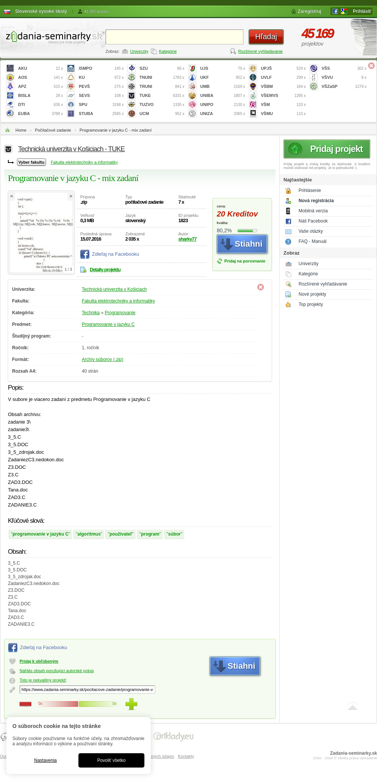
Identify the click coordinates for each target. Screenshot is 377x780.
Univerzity (139, 51)
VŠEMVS (283, 95)
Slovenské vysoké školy (41, 11)
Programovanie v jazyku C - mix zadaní (116, 130)
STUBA (101, 113)
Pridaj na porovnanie (244, 261)
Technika (91, 312)
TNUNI (161, 77)
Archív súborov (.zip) (102, 359)
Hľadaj (266, 36)
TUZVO (161, 104)
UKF (222, 77)
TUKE (161, 95)
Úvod (5, 756)
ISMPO (101, 68)
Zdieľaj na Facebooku (115, 254)
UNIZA (222, 113)
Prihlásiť (362, 11)
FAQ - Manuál (312, 241)
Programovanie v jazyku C (108, 324)
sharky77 (187, 239)
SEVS (101, 95)
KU (101, 77)
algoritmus (89, 534)
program (150, 534)
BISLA (40, 95)
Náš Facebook (313, 221)
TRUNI (161, 86)
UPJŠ (283, 68)
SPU (101, 104)
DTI (40, 104)
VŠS (344, 68)
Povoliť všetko (111, 760)
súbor (174, 534)
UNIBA (222, 95)
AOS (40, 77)
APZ (40, 86)
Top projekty (311, 304)
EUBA (40, 113)
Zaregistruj (309, 11)
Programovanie (120, 312)
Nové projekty (312, 294)
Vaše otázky (311, 231)
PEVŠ (101, 86)
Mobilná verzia (313, 210)
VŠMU (283, 113)
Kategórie (168, 51)
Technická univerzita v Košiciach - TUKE (71, 149)
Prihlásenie (310, 190)
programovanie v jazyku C (40, 534)
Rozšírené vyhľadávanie (260, 51)
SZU (161, 68)
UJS (222, 68)
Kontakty (186, 756)
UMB (222, 86)
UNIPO (222, 104)
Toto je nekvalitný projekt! (43, 680)
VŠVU (344, 77)
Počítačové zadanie (53, 130)
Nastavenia (45, 760)
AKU (40, 68)
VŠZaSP (344, 86)
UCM (161, 113)
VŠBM (283, 86)
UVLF (283, 77)
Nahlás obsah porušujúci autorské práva (56, 670)
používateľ (120, 534)
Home (20, 130)
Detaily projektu (105, 269)
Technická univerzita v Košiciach (114, 289)
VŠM (283, 104)
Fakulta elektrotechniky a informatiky (84, 162)
